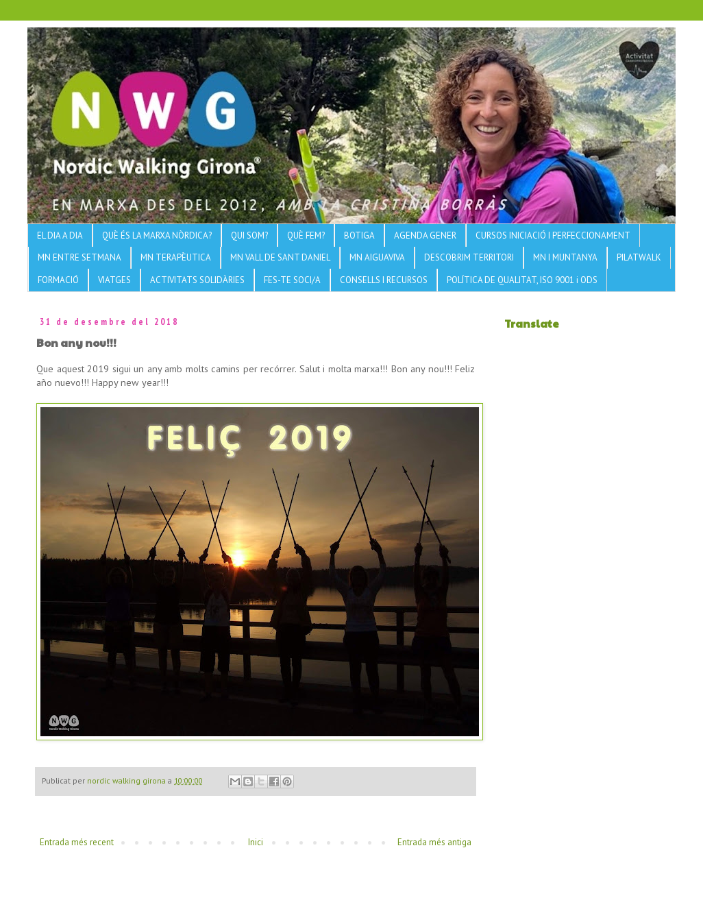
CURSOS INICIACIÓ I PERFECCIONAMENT (553, 235)
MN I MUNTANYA (565, 257)
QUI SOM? (249, 235)
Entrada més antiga (434, 842)
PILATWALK (639, 257)
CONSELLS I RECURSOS (384, 280)
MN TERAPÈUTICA (175, 257)
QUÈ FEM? (306, 235)
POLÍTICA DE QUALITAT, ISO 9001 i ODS (522, 280)
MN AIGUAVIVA (377, 257)
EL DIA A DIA (60, 235)
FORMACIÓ (58, 280)
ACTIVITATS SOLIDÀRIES (197, 280)
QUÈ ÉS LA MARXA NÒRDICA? (157, 235)
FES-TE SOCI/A (292, 280)
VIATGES (114, 280)
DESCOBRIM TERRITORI (469, 257)
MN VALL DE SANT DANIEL (280, 257)
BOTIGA (359, 235)
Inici (255, 842)
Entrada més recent (77, 842)
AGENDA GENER (425, 235)
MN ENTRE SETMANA (79, 257)
